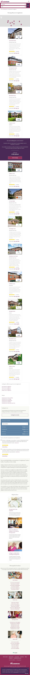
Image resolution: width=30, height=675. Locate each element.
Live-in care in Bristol (15, 645)
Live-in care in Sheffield (15, 648)
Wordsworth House (13, 68)
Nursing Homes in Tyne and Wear (7, 397)
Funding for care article (15, 415)
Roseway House (12, 311)
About (26, 656)
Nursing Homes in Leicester (15, 627)
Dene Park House (12, 40)
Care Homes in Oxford (15, 589)
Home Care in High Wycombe (15, 607)
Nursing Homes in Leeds (15, 624)
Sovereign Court (12, 228)
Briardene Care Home (13, 256)
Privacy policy (18, 659)
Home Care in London (15, 603)
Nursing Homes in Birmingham (15, 622)
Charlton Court (12, 123)
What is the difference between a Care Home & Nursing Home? (14, 531)
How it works (5, 656)
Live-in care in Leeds (15, 647)
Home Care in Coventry (15, 606)
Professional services (17, 658)
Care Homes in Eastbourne (15, 588)
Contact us (11, 658)
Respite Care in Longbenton (6, 390)
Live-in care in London (15, 642)
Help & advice (11, 656)
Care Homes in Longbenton (6, 386)
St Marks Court (12, 283)
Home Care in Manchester (15, 609)
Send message (15, 157)
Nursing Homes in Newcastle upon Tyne (8, 403)
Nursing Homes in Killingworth (7, 400)
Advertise (22, 656)
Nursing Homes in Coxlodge (6, 399)
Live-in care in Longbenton (6, 389)
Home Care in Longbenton (6, 387)
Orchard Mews (12, 201)
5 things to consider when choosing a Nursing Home (14, 553)
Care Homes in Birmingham (15, 582)
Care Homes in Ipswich (15, 586)
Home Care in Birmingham (15, 605)
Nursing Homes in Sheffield (15, 623)
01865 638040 (15, 154)
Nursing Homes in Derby (15, 626)
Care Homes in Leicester (15, 584)
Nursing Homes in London (15, 628)
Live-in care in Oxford (15, 644)
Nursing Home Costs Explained (13, 510)
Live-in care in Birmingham (15, 643)
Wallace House (12, 366)
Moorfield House (12, 95)
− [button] (1, 17)
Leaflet (29, 26)
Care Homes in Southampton (15, 585)
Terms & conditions (12, 659)
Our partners (17, 656)
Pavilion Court (12, 173)
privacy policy (16, 672)
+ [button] (1, 16)
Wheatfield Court (12, 338)
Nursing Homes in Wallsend (6, 401)
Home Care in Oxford (15, 602)
